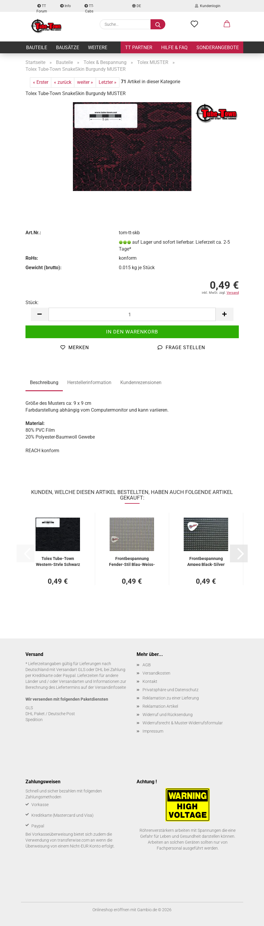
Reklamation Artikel (160, 706)
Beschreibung (44, 382)
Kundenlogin (207, 6)
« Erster (40, 82)
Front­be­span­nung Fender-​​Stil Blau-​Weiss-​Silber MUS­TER (132, 561)
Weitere (97, 47)
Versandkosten (156, 673)
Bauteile (36, 47)
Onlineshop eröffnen (110, 909)
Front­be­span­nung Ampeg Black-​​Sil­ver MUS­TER (206, 561)
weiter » (85, 82)
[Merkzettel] (194, 24)
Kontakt (150, 681)
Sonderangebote (217, 47)
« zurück (62, 82)
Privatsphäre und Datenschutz (171, 689)
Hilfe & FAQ (174, 47)
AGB (147, 664)
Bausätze (67, 47)
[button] (227, 24)
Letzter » (107, 82)
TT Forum (41, 8)
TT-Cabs (89, 8)
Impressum (153, 731)
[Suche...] (158, 24)
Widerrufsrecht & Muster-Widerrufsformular (183, 722)
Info (65, 6)
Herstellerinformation (89, 382)
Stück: (32, 302)
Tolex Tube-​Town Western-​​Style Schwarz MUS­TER (58, 561)
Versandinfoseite (110, 687)
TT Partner (138, 47)
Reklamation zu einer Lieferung (171, 698)
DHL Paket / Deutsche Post (50, 713)
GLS (29, 707)
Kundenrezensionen (140, 382)
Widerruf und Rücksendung (168, 714)
